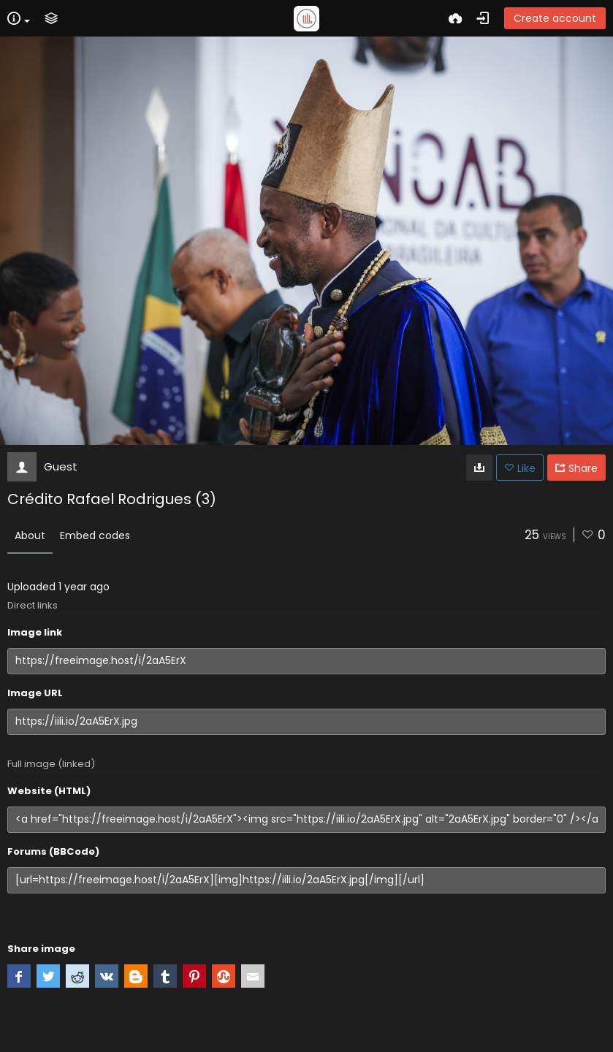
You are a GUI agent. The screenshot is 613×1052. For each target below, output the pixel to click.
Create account (555, 18)
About (30, 535)
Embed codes (95, 535)
